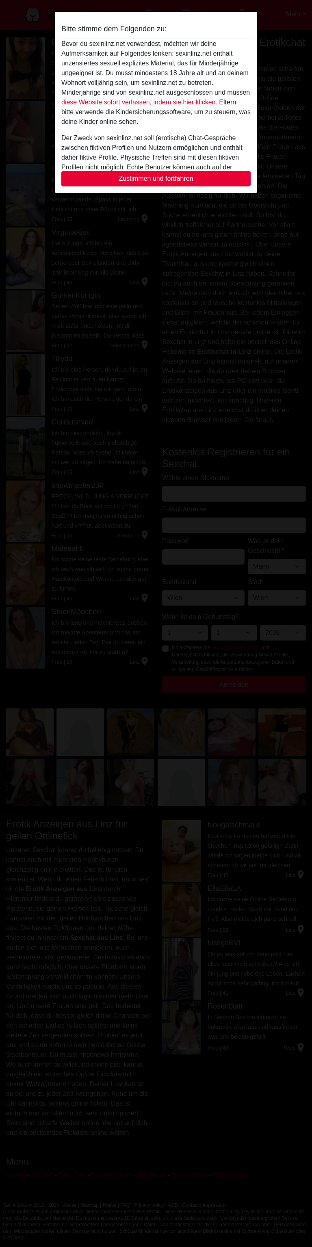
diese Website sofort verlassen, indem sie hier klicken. (139, 102)
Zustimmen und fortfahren (156, 178)
